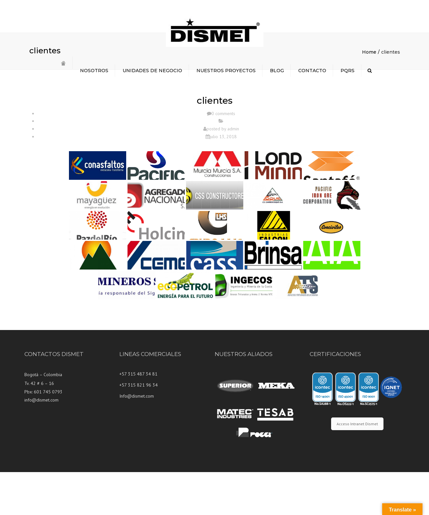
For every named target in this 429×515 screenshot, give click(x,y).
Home (369, 95)
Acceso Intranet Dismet (357, 466)
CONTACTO (312, 70)
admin (233, 172)
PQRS (348, 70)
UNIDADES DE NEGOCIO (152, 70)
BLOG (277, 70)
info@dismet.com (41, 443)
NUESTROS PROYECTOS (226, 70)
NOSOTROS (94, 70)
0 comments (223, 156)
